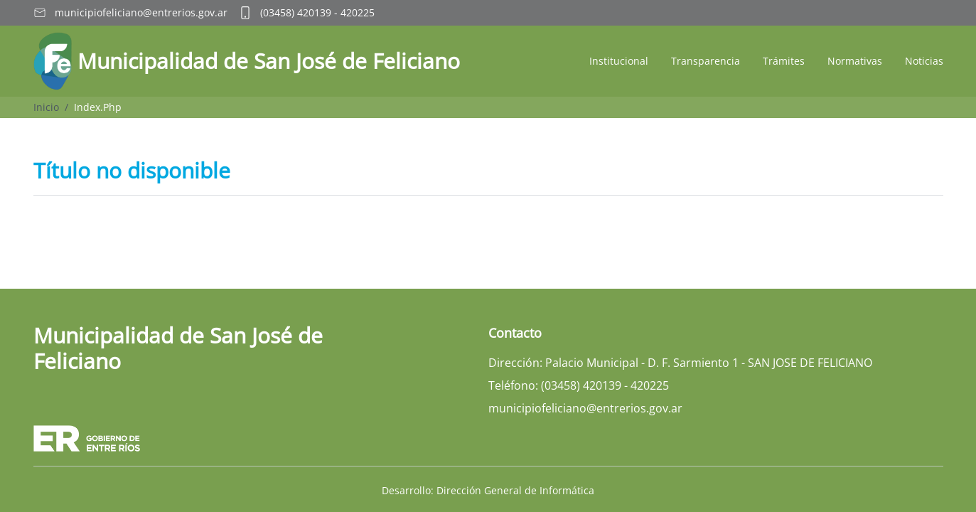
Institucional (618, 61)
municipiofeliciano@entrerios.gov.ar (141, 12)
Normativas (854, 61)
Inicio (46, 107)
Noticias (924, 61)
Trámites (784, 61)
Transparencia (705, 61)
